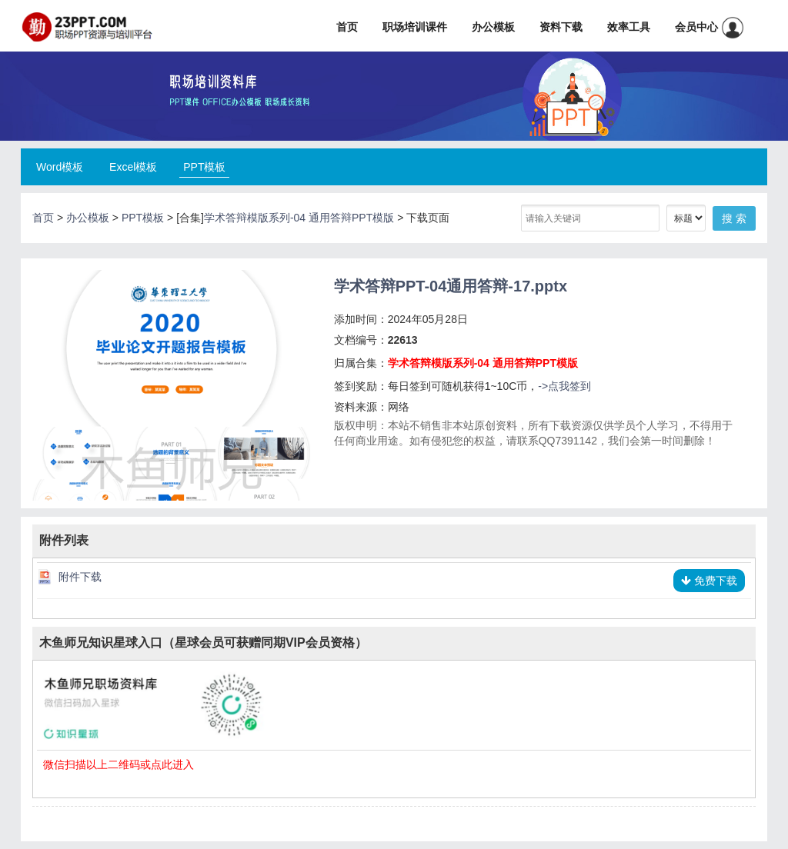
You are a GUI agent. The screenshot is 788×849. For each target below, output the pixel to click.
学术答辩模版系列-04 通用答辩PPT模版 (299, 217)
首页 (347, 27)
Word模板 (59, 167)
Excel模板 (133, 167)
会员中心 (709, 27)
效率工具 (628, 27)
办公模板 (493, 27)
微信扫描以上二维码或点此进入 (118, 764)
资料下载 (561, 27)
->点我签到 (564, 386)
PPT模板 (204, 167)
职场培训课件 (414, 27)
